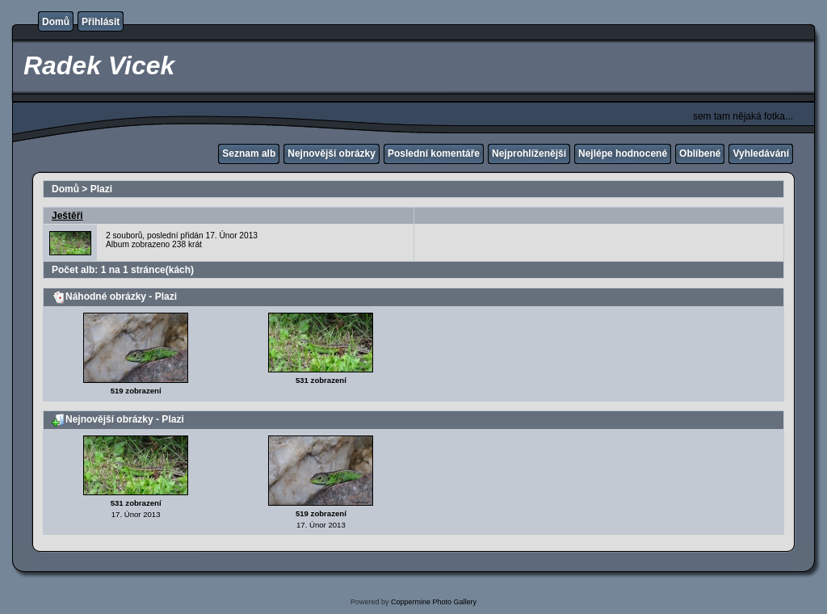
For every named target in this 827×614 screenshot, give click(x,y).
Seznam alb (248, 153)
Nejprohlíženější (529, 153)
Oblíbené (699, 153)
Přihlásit (101, 21)
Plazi (101, 189)
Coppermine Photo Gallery (433, 602)
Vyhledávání (761, 153)
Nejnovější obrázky (332, 153)
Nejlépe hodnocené (622, 153)
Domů (55, 21)
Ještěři (67, 215)
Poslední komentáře (434, 153)
